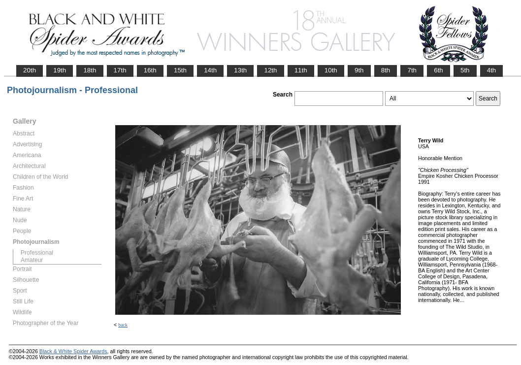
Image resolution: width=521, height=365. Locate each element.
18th (89, 70)
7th (412, 70)
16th (150, 70)
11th (301, 70)
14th (210, 70)
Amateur (32, 260)
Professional (37, 252)
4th (492, 70)
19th (59, 70)
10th (331, 70)
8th (386, 70)
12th (270, 70)
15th (180, 70)
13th (240, 70)
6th (438, 70)
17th (120, 70)
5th (465, 70)
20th (29, 70)
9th (359, 70)
